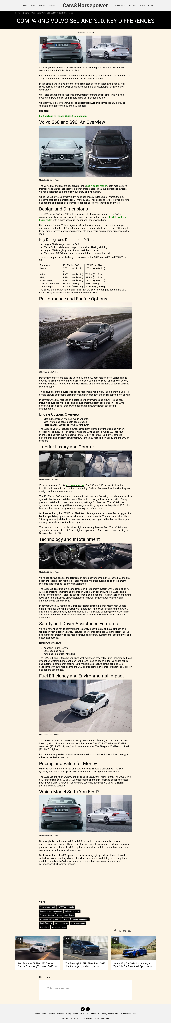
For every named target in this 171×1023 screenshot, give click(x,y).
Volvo (42, 901)
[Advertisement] (85, 883)
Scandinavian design (65, 915)
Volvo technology (59, 927)
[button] (148, 5)
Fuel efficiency (46, 923)
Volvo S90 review (47, 915)
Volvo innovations (78, 923)
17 (115, 940)
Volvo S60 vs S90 (47, 907)
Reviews (25, 13)
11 (19, 940)
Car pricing (44, 927)
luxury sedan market (96, 186)
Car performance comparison (76, 919)
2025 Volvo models (66, 907)
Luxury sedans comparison (51, 911)
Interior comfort (61, 923)
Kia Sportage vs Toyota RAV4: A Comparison (63, 116)
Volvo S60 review (72, 911)
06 (67, 940)
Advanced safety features (51, 919)
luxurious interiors (75, 485)
